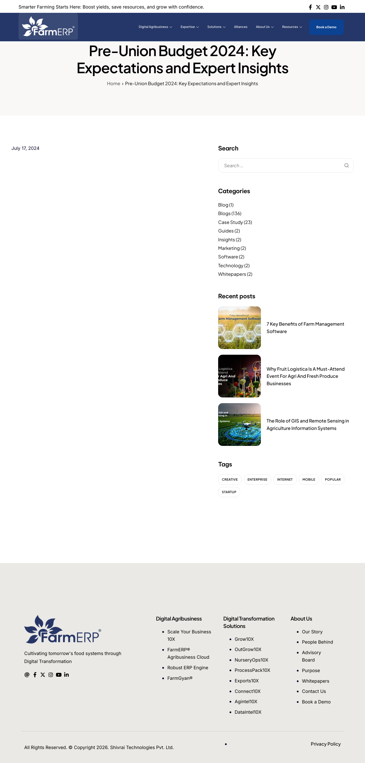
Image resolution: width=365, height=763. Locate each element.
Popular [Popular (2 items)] (333, 480)
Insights (226, 239)
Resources (292, 27)
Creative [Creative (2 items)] (230, 480)
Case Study (230, 222)
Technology (231, 265)
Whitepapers (232, 274)
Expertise (190, 27)
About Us (265, 27)
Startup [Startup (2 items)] (229, 492)
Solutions (216, 27)
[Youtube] (334, 7)
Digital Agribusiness (155, 27)
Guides (226, 231)
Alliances (241, 27)
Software (228, 257)
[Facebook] (310, 7)
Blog (223, 205)
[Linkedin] (342, 7)
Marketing (229, 248)
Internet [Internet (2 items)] (285, 480)
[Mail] (27, 674)
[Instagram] (326, 7)
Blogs (224, 213)
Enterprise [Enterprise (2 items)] (257, 480)
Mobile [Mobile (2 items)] (309, 480)
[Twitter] (318, 7)
